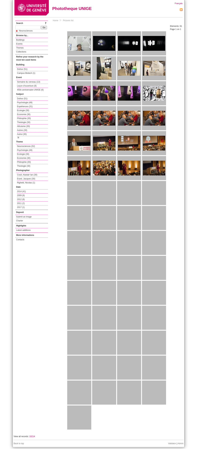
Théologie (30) (23, 122)
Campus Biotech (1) (26, 73)
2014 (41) (21, 191)
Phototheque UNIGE (72, 8)
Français (179, 3)
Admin (180, 443)
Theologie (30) (23, 166)
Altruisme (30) (23, 126)
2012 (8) (21, 199)
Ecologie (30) (23, 110)
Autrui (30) (22, 134)
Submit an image (24, 217)
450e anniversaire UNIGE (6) (30, 90)
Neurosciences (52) (26, 146)
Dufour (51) (22, 69)
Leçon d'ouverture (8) (27, 86)
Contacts (20, 239)
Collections (21, 52)
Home (55, 20)
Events (19, 44)
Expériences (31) (25, 106)
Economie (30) (23, 114)
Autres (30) (22, 130)
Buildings (20, 40)
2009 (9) (21, 195)
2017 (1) (21, 207)
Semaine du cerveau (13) (28, 82)
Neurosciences (24, 31)
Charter (19, 221)
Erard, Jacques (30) (26, 179)
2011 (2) (21, 203)
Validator (172, 443)
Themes (20, 48)
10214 (32, 436)
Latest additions (23, 230)
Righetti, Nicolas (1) (26, 182)
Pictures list (68, 20)
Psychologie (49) (24, 102)
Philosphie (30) (24, 118)
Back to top (19, 443)
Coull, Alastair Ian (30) (27, 175)
